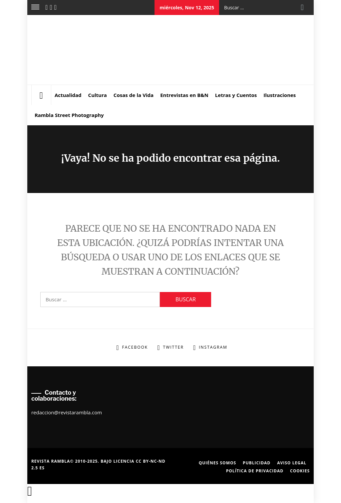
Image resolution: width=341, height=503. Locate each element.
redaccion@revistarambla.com (66, 412)
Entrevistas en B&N (184, 95)
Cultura (97, 95)
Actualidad (68, 95)
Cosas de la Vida (134, 95)
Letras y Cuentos (236, 95)
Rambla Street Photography (69, 115)
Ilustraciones (279, 95)
